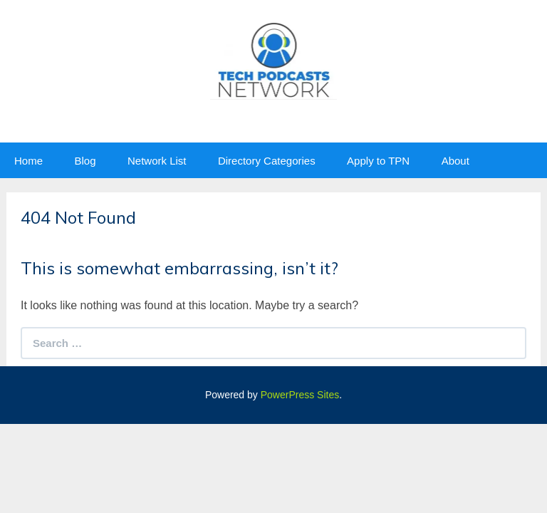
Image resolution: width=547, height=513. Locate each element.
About (455, 161)
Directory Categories (267, 161)
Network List (157, 161)
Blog (84, 161)
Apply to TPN (378, 161)
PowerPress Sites (300, 394)
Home (28, 161)
